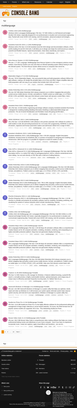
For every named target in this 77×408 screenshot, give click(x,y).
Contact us (45, 351)
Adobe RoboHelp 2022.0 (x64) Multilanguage (23, 180)
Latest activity (7, 6)
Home (5, 2)
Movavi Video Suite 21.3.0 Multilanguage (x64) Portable (27, 318)
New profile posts (9, 390)
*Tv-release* (12, 141)
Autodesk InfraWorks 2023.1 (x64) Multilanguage (24, 133)
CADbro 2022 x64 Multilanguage (19, 212)
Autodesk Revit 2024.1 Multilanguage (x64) (22, 105)
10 (13, 332)
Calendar (49, 2)
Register (14, 6)
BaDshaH (11, 234)
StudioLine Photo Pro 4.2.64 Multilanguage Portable (25, 302)
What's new (25, 2)
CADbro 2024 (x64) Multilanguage (19, 31)
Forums (14, 2)
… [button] (10, 332)
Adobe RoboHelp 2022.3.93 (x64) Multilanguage (24, 90)
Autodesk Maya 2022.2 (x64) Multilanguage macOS (25, 226)
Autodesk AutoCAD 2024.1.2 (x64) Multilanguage (24, 44)
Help (71, 351)
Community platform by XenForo (38, 402)
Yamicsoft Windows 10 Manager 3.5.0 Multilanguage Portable (28, 286)
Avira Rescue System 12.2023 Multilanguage (23, 60)
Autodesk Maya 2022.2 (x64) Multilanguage (22, 241)
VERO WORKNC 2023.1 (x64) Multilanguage (23, 119)
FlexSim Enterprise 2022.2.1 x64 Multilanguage (24, 196)
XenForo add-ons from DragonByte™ (33, 404)
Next (17, 332)
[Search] (74, 2)
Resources (38, 2)
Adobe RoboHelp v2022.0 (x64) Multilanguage (23, 165)
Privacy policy (64, 351)
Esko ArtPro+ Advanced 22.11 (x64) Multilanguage (25, 149)
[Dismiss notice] (73, 391)
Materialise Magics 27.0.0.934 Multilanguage (23, 76)
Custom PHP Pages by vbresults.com (38, 405)
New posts (7, 386)
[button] (8, 2)
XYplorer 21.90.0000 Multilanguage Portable (23, 273)
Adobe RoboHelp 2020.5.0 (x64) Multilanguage (24, 257)
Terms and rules (54, 351)
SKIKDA (10, 39)
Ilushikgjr (72, 372)
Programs (67, 39)
